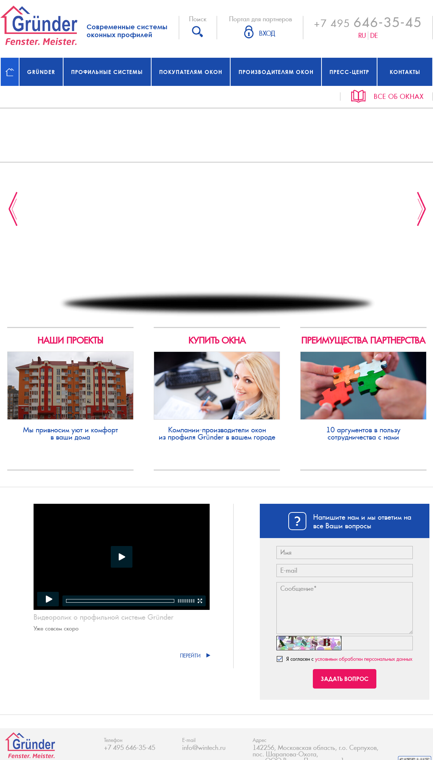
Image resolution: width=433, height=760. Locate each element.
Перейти (190, 655)
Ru (362, 35)
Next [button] (421, 209)
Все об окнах (399, 96)
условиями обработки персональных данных (363, 659)
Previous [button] (13, 209)
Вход (267, 33)
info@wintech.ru (204, 747)
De (374, 35)
